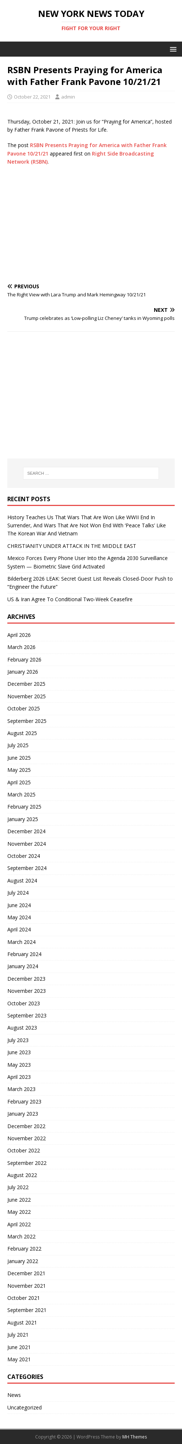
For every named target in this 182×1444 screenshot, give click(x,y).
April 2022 (19, 1224)
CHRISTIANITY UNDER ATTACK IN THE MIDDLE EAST (71, 545)
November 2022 (26, 1138)
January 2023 (22, 1113)
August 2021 (22, 1322)
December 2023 (26, 978)
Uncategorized (24, 1407)
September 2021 (27, 1309)
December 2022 (26, 1126)
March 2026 (21, 646)
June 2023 (19, 1052)
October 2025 (23, 708)
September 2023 (27, 1015)
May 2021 (19, 1359)
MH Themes (134, 1437)
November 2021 (26, 1285)
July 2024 (18, 892)
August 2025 (22, 733)
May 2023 (19, 1064)
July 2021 (18, 1334)
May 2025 (19, 769)
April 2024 (19, 929)
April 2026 (19, 634)
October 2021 (23, 1297)
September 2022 (27, 1162)
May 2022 (19, 1211)
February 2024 (24, 954)
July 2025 (18, 745)
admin (68, 96)
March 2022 (21, 1236)
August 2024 (22, 880)
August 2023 (22, 1027)
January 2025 (22, 819)
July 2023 (18, 1040)
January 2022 (22, 1261)
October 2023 (23, 1003)
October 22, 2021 (32, 96)
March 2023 (21, 1088)
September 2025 (27, 720)
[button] (172, 48)
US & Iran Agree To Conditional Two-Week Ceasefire (70, 599)
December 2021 (26, 1273)
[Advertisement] (91, 225)
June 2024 (19, 905)
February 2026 (24, 659)
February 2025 (24, 806)
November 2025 (26, 696)
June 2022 (19, 1199)
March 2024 (21, 941)
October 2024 (23, 855)
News (14, 1394)
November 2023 (26, 990)
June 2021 (19, 1347)
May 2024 (19, 917)
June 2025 (19, 757)
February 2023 (24, 1101)
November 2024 (26, 843)
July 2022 (18, 1187)
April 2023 (19, 1076)
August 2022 (22, 1175)
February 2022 (24, 1248)
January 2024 (22, 966)
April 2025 (19, 782)
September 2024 (27, 867)
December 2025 (26, 683)
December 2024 (26, 831)
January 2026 (22, 671)
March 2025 (21, 794)
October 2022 (23, 1150)
